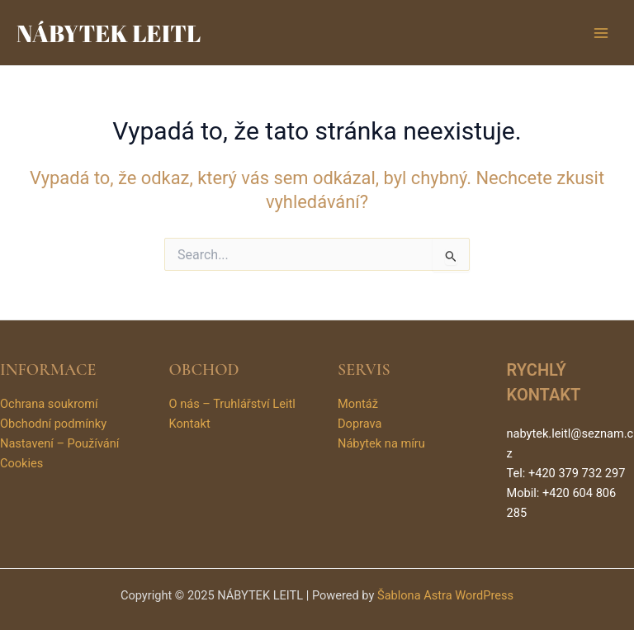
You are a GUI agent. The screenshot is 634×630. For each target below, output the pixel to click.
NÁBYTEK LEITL (109, 33)
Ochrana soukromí (49, 403)
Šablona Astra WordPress (445, 595)
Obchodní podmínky (53, 423)
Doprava (359, 423)
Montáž (358, 403)
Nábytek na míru (381, 443)
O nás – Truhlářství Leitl (232, 403)
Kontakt (190, 423)
